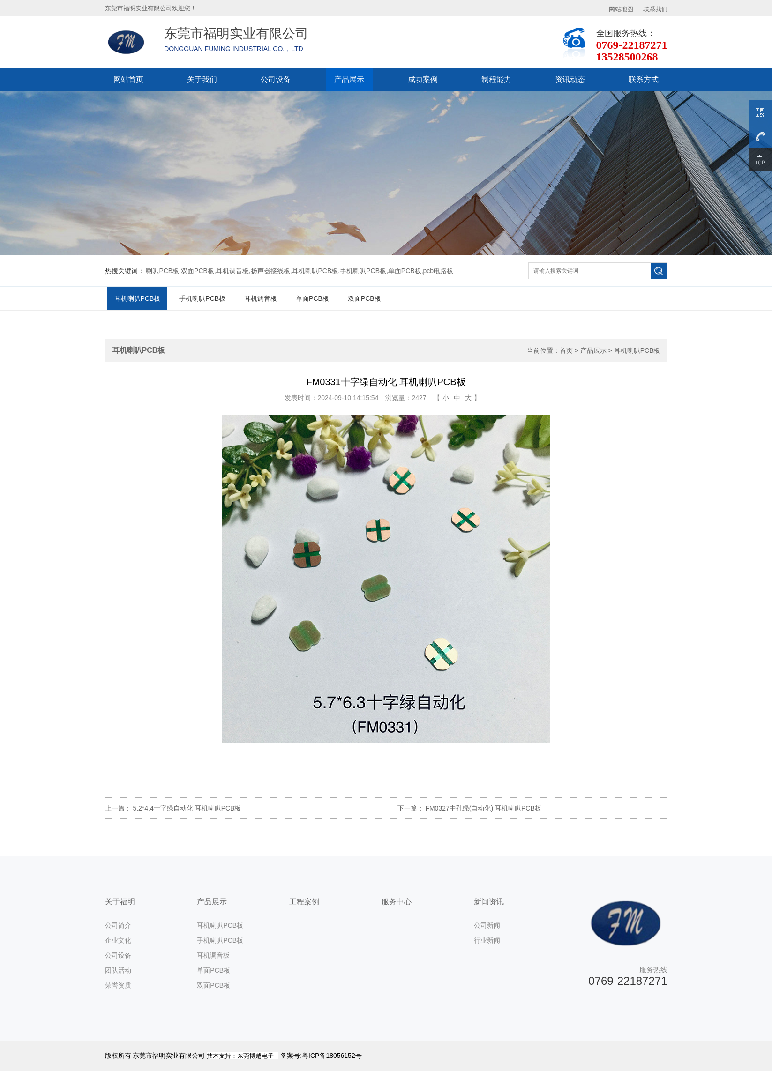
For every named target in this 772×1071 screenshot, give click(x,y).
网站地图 (621, 9)
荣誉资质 (118, 985)
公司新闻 (487, 925)
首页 (566, 350)
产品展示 (349, 79)
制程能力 (496, 79)
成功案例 (423, 79)
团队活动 (118, 970)
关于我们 (202, 79)
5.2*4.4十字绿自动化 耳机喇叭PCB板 (187, 808)
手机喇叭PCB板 (202, 298)
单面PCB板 (312, 298)
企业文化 (118, 940)
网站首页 (128, 79)
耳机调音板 (260, 298)
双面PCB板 (364, 298)
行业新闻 (487, 940)
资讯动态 (570, 79)
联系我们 (655, 9)
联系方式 (644, 79)
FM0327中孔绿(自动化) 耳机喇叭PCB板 (483, 808)
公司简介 (118, 925)
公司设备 (276, 79)
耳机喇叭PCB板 (137, 298)
